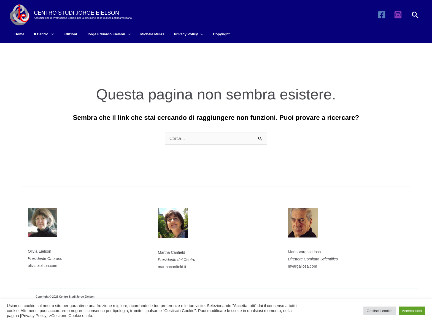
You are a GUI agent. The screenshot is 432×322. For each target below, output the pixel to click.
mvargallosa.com (302, 266)
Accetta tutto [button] (412, 311)
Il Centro (37, 34)
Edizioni (63, 34)
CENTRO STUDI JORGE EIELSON (76, 13)
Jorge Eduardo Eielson (96, 34)
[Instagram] (398, 14)
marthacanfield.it (172, 267)
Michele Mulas (140, 34)
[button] (415, 14)
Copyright (204, 34)
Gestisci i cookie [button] (380, 311)
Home (18, 34)
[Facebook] (381, 14)
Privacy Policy (171, 34)
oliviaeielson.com (42, 265)
